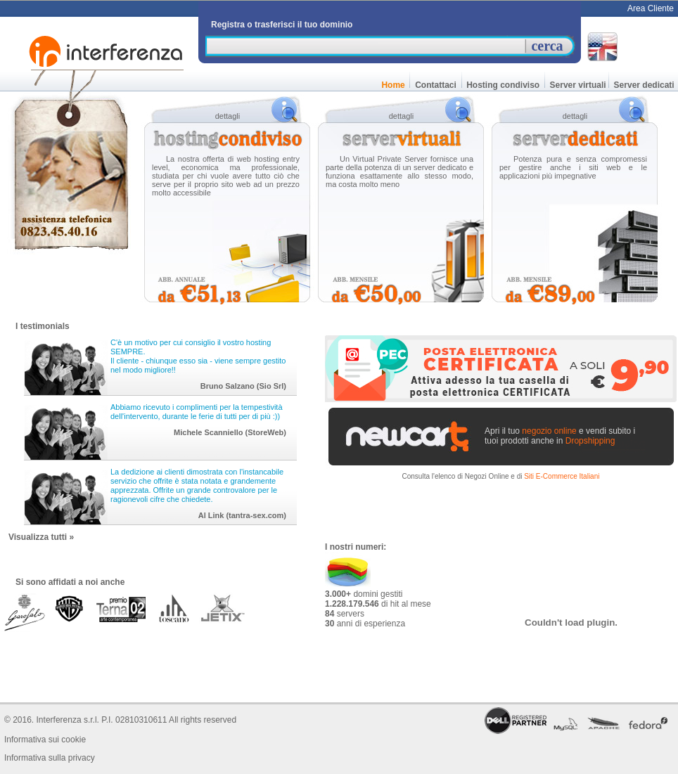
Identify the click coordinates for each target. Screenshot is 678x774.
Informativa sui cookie (45, 739)
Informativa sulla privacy (49, 758)
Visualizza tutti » (41, 537)
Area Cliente (650, 8)
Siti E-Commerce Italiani (561, 476)
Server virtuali (576, 85)
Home (393, 85)
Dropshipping (590, 441)
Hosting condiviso (503, 85)
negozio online (549, 431)
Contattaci (436, 85)
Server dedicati (644, 85)
